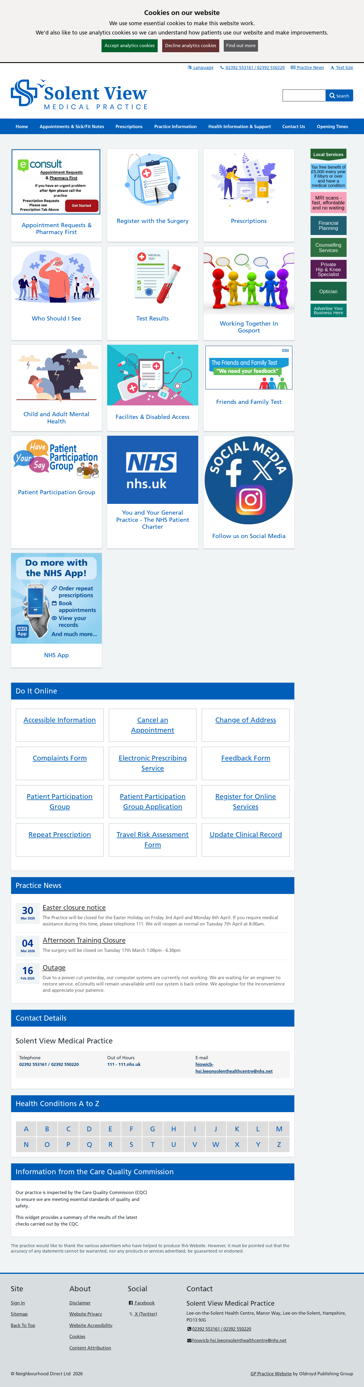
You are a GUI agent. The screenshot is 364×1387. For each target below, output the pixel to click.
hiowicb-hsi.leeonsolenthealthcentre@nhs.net (237, 1340)
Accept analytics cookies (130, 45)
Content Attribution (90, 1348)
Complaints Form (60, 758)
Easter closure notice (74, 908)
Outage (54, 968)
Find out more (241, 45)
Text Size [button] (341, 67)
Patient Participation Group (60, 801)
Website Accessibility (91, 1325)
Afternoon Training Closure (84, 940)
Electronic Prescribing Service (153, 763)
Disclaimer (80, 1303)
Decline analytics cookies (190, 45)
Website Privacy (85, 1314)
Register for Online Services (245, 801)
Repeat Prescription (60, 834)
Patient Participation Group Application (153, 801)
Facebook (141, 1303)
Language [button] (200, 67)
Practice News (307, 67)
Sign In (18, 1303)
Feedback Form (245, 758)
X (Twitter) (142, 1314)
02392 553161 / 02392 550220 (252, 67)
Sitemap (19, 1314)
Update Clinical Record (246, 834)
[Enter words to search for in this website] (304, 95)
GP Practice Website (271, 1373)
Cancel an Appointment (152, 725)
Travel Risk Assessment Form (153, 839)
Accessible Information (59, 720)
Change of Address (245, 720)
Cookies (77, 1336)
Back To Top (23, 1325)
